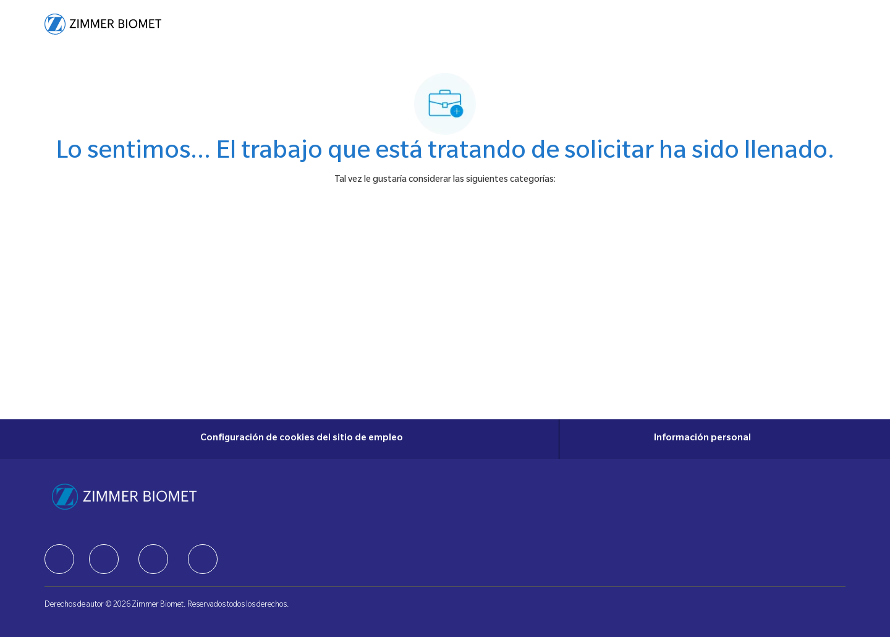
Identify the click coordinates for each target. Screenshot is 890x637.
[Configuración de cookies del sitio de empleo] (301, 439)
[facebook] (59, 559)
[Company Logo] (102, 24)
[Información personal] (702, 439)
